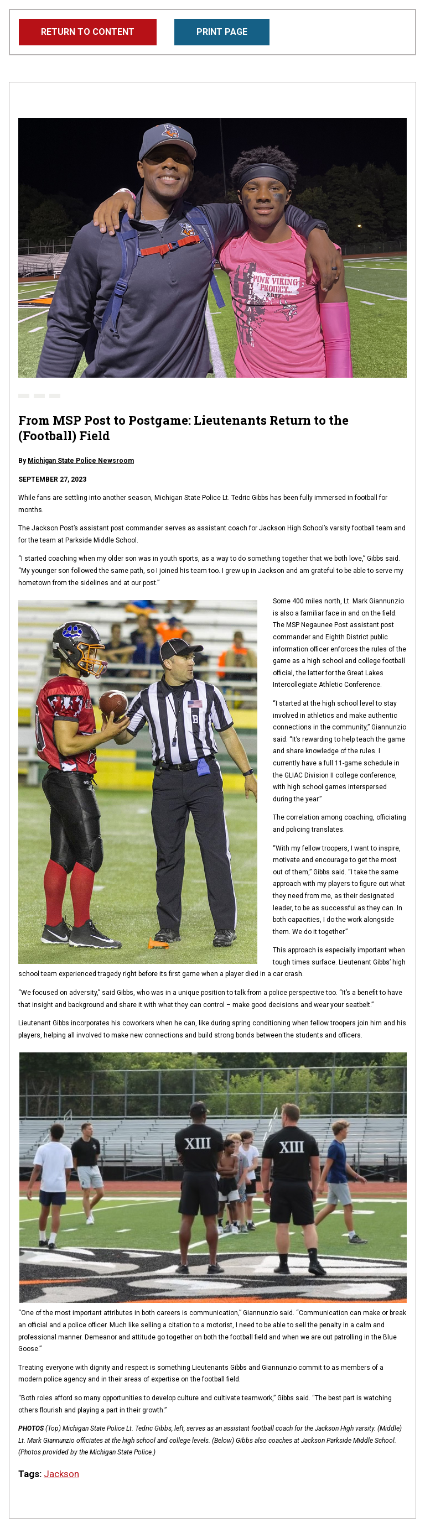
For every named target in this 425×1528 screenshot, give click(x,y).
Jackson (61, 1473)
